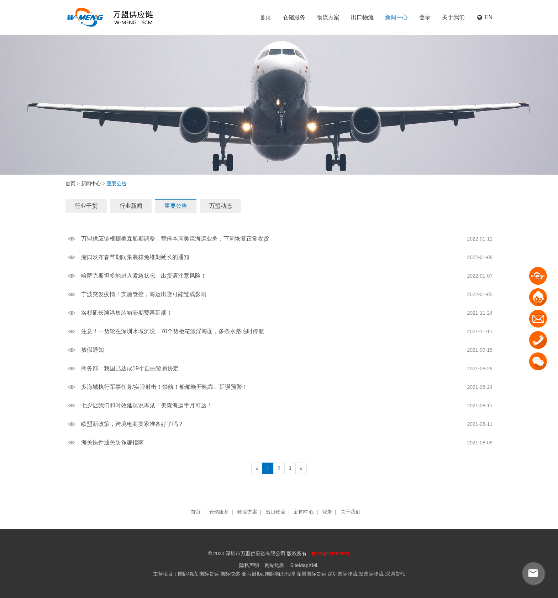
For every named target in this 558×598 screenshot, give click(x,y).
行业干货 (86, 206)
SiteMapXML (304, 565)
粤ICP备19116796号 (330, 553)
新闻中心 (396, 17)
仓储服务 (294, 17)
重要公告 (175, 206)
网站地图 (275, 565)
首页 (265, 17)
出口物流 (362, 17)
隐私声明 (249, 565)
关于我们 (453, 17)
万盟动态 (220, 206)
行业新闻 (131, 206)
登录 (425, 17)
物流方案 (328, 17)
